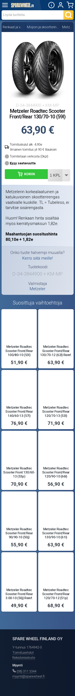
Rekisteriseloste (23, 658)
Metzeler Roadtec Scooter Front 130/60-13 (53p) (19, 472)
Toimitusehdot (23, 652)
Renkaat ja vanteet (13, 27)
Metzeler (67, 27)
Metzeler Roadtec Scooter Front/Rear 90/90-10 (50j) (19, 533)
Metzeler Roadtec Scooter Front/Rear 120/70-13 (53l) (56, 411)
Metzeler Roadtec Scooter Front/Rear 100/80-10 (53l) (19, 351)
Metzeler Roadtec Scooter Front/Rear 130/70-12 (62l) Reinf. (56, 351)
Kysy (13, 163)
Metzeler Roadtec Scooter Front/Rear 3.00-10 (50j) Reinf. (19, 594)
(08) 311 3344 (26, 671)
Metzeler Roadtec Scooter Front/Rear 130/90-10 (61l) (56, 533)
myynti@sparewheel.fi (28, 676)
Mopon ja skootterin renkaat (43, 27)
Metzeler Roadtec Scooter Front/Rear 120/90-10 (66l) (56, 472)
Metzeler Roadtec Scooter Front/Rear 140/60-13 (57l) (19, 411)
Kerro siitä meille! (37, 258)
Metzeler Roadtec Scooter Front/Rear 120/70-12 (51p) (56, 594)
